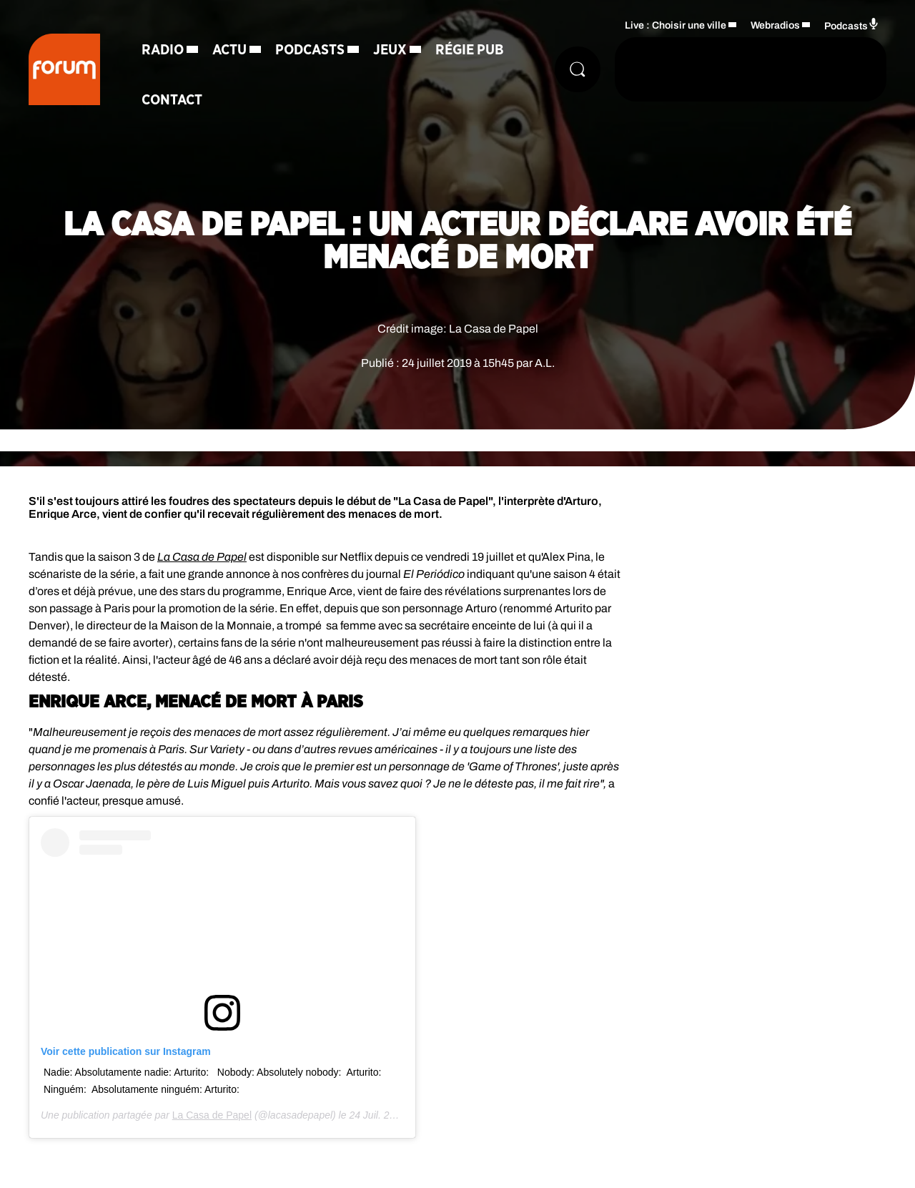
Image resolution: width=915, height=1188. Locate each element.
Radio (163, 50)
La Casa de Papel (212, 1115)
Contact (172, 100)
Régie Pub (469, 50)
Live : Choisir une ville (675, 25)
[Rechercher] (577, 69)
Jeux (390, 50)
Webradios (775, 25)
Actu (229, 50)
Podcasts (310, 50)
